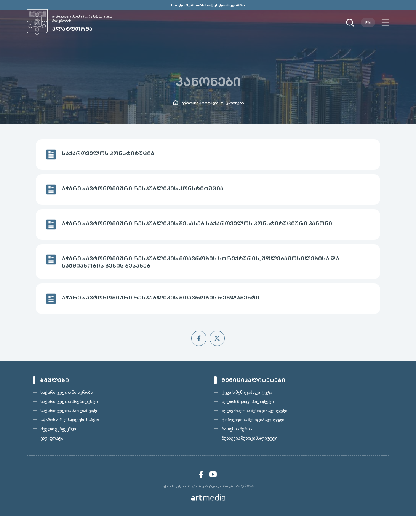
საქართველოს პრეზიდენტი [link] (69, 401)
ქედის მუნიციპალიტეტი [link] (247, 392)
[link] (78, 22)
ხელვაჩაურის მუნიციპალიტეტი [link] (254, 410)
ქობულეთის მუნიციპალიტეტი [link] (253, 419)
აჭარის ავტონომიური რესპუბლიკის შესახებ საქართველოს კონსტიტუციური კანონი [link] (197, 223)
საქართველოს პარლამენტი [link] (69, 410)
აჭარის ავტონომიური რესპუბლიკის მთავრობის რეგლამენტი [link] (160, 298)
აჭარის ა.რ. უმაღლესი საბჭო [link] (69, 419)
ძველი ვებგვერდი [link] (58, 429)
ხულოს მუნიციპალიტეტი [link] (248, 401)
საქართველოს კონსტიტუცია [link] (108, 153)
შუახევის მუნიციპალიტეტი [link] (249, 438)
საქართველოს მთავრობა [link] (66, 392)
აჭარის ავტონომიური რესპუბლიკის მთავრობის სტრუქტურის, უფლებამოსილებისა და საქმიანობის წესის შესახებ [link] (200, 262)
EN (368, 22)
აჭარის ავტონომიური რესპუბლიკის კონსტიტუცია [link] (143, 188)
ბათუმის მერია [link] (237, 429)
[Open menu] (385, 22)
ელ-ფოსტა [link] (51, 438)
